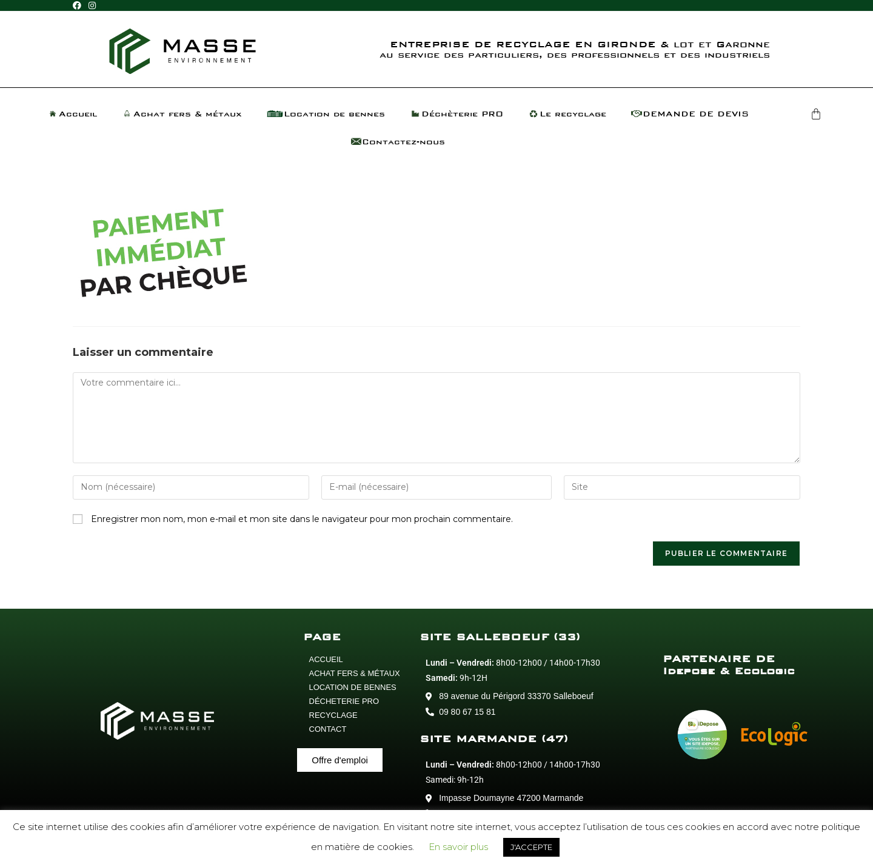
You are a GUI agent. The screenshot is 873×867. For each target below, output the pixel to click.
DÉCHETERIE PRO (344, 701)
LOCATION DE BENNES (352, 687)
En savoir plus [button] (458, 846)
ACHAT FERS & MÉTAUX (354, 673)
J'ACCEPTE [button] (531, 847)
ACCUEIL (326, 659)
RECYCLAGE (333, 715)
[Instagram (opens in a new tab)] (92, 6)
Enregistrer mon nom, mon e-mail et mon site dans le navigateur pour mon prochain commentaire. (302, 519)
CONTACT (328, 729)
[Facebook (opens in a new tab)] (79, 6)
